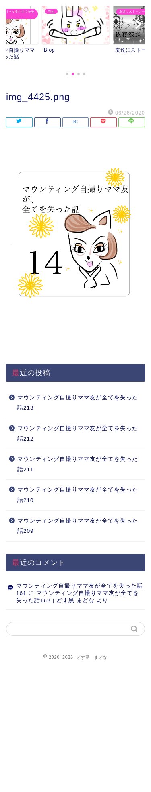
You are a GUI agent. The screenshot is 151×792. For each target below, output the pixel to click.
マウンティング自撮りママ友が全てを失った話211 (77, 464)
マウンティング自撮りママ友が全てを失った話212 (77, 433)
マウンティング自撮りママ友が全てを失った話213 (77, 403)
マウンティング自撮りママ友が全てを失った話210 (77, 495)
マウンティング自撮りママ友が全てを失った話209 (77, 526)
